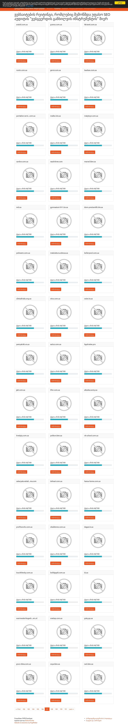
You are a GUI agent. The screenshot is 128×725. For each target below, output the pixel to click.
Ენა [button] (110, 8)
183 (28, 709)
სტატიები (65, 8)
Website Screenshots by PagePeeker (25, 722)
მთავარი (50, 8)
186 (42, 709)
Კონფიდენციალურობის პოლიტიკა (99, 718)
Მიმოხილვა (21, 61)
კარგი (120, 3)
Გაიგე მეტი (30, 6)
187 (47, 709)
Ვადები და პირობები (94, 720)
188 (52, 709)
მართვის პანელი (89, 8)
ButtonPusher (29, 720)
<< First (18, 709)
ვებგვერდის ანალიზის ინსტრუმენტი (29, 8)
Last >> (71, 709)
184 (33, 709)
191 (65, 709)
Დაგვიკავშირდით (76, 8)
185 (38, 709)
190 (61, 709)
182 (24, 709)
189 (56, 709)
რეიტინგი (57, 8)
